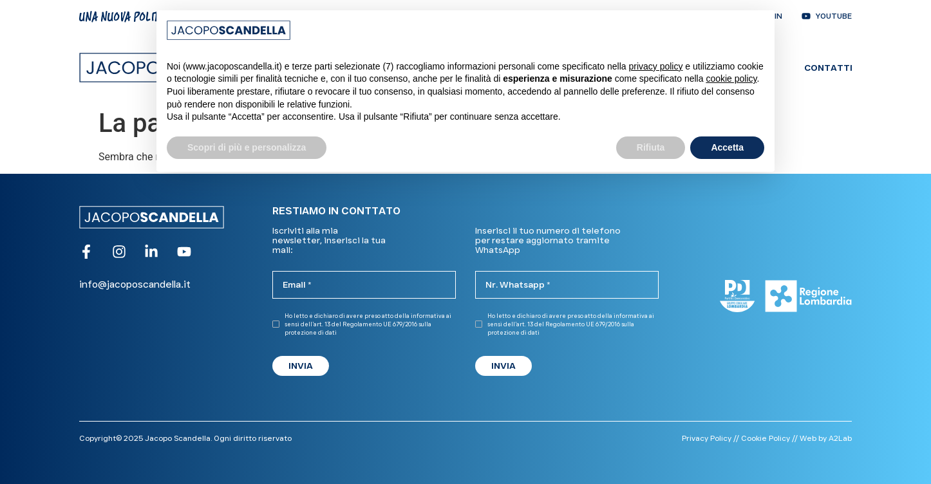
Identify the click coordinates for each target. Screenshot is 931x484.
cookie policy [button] (731, 78)
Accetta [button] (727, 147)
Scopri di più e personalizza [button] (246, 147)
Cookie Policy (765, 438)
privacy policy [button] (655, 66)
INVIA (300, 365)
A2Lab (840, 438)
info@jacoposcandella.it (135, 284)
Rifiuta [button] (651, 147)
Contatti (828, 67)
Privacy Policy (706, 438)
